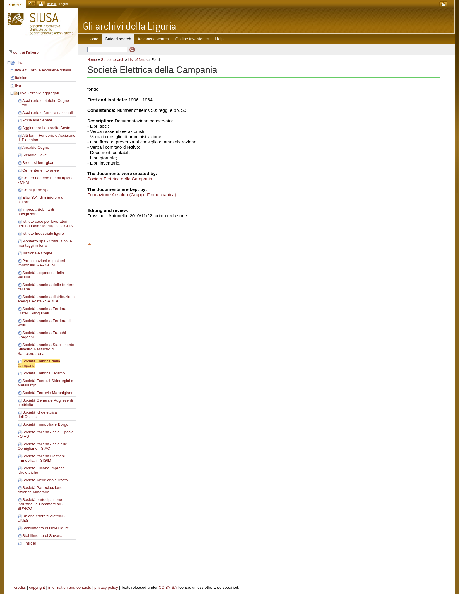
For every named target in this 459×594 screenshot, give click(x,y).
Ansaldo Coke (34, 155)
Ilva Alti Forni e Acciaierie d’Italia (43, 70)
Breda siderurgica (37, 162)
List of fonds (138, 60)
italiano (52, 4)
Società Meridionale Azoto (45, 480)
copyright (37, 587)
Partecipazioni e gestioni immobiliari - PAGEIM (41, 263)
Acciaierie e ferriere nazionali (47, 112)
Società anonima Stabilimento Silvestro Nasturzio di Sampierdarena (46, 349)
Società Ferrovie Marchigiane (47, 393)
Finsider (29, 543)
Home (93, 39)
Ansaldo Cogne (35, 147)
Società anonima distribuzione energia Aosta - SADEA (46, 299)
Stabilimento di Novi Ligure (45, 528)
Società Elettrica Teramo (43, 373)
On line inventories (192, 39)
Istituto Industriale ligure (43, 233)
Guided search (112, 60)
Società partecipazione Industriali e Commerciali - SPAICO (40, 504)
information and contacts (69, 587)
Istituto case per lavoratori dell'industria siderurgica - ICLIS (45, 223)
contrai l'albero (26, 52)
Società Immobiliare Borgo (45, 424)
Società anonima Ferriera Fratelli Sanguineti (42, 311)
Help (219, 39)
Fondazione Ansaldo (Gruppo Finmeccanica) (131, 194)
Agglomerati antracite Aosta (46, 128)
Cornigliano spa (35, 190)
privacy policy (106, 587)
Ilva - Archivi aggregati (39, 93)
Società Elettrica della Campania (119, 178)
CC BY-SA (168, 587)
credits (20, 587)
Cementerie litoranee (40, 170)
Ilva (20, 62)
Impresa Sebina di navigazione (36, 211)
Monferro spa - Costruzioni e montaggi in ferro (45, 243)
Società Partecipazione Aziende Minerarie (40, 489)
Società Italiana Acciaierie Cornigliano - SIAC (42, 446)
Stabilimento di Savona (42, 535)
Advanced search (153, 39)
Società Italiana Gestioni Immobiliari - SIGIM (41, 458)
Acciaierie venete (37, 120)
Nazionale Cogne (37, 253)
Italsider (22, 78)
